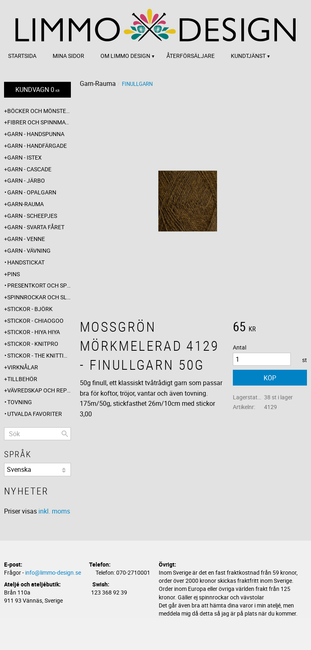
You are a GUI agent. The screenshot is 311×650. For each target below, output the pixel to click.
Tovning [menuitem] (19, 402)
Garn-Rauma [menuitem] (25, 204)
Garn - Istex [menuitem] (24, 157)
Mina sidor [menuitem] (68, 56)
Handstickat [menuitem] (26, 262)
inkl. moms (54, 511)
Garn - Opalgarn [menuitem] (31, 192)
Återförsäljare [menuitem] (190, 56)
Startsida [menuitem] (22, 56)
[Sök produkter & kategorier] (37, 433)
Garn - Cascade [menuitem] (29, 169)
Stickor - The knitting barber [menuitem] (39, 355)
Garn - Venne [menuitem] (26, 239)
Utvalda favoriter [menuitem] (34, 414)
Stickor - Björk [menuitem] (30, 309)
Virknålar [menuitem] (22, 367)
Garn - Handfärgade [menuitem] (37, 145)
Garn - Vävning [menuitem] (29, 250)
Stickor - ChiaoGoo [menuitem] (35, 320)
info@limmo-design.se (53, 572)
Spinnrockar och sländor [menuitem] (39, 297)
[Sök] (65, 434)
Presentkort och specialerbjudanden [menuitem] (39, 285)
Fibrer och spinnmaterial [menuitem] (39, 122)
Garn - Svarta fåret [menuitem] (35, 227)
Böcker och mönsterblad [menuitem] (39, 111)
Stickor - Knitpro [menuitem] (32, 343)
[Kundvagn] (37, 90)
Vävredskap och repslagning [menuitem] (39, 390)
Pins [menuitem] (13, 274)
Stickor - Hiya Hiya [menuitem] (33, 332)
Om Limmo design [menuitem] (125, 56)
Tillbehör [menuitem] (22, 379)
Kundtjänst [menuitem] (248, 56)
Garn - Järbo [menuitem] (26, 180)
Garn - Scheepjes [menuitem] (32, 216)
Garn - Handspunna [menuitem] (35, 134)
